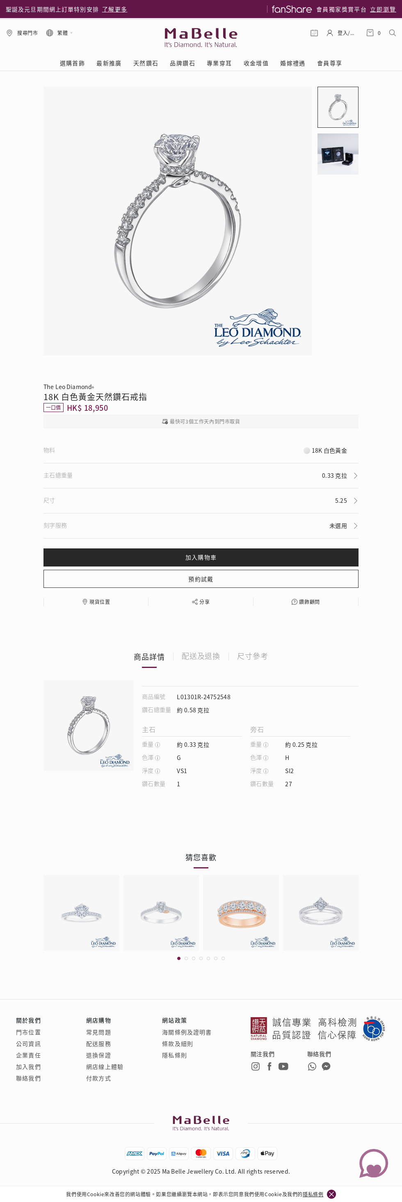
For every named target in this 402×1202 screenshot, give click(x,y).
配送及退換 (201, 656)
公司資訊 (28, 1043)
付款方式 (98, 1078)
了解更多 (115, 9)
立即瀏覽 (383, 9)
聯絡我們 (28, 1078)
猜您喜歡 (201, 857)
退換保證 (98, 1055)
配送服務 (98, 1043)
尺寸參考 (252, 656)
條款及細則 (177, 1043)
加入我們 (28, 1066)
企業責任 (28, 1055)
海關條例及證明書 (187, 1032)
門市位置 (28, 1032)
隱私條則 (174, 1055)
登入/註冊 (348, 32)
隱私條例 (313, 1193)
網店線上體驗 (104, 1066)
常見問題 (98, 1032)
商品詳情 (149, 656)
